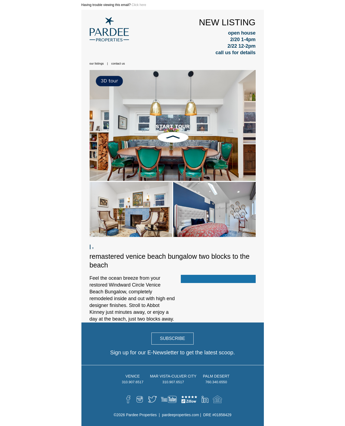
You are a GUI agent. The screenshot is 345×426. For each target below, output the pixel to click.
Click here (139, 5)
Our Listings (97, 63)
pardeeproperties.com (180, 415)
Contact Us (118, 63)
